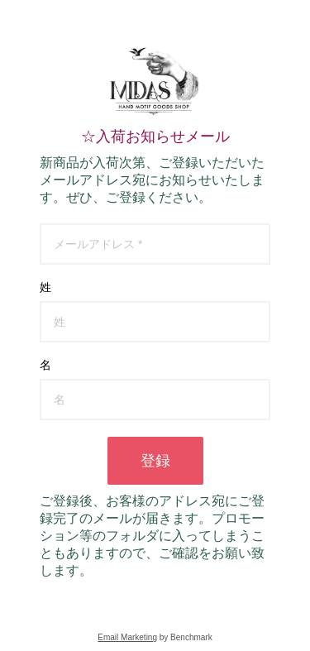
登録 (155, 460)
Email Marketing (127, 637)
